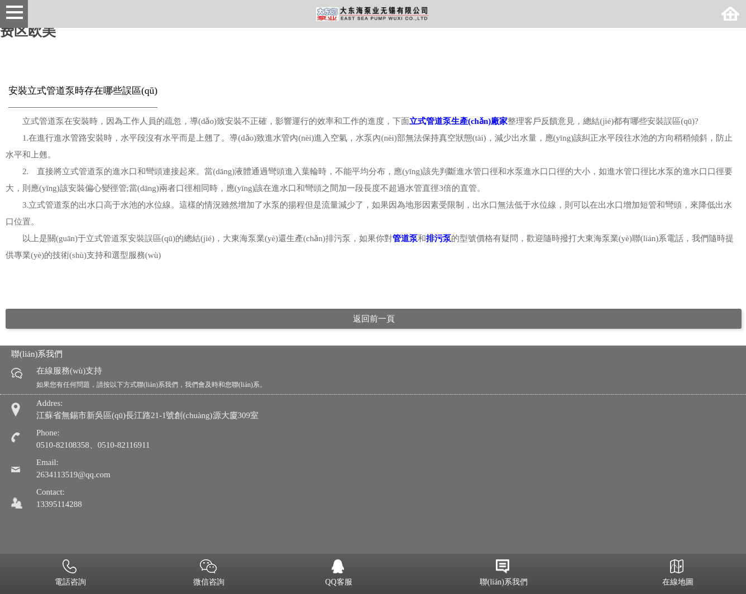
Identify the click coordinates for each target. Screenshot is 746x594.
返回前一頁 (374, 318)
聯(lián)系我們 (502, 573)
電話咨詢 (69, 573)
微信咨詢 (208, 573)
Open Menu (14, 14)
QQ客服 (337, 573)
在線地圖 (677, 573)
